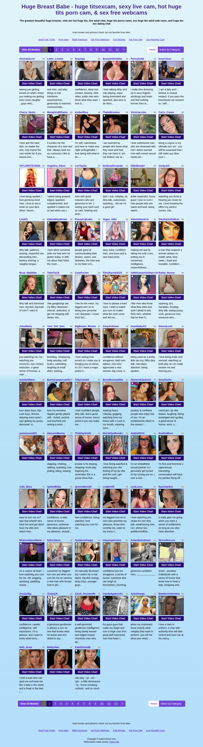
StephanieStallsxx (169, 219)
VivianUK (52, 593)
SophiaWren (166, 433)
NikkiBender (138, 165)
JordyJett (164, 165)
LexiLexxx (137, 486)
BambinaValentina (169, 593)
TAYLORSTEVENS (29, 165)
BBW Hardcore (80, 39)
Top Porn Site (135, 39)
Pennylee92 (137, 58)
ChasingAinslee (112, 540)
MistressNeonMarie (30, 540)
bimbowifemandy (113, 165)
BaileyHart (53, 647)
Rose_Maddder (28, 272)
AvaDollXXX (138, 433)
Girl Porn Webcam (100, 39)
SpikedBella (54, 486)
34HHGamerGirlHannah (144, 272)
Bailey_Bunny (167, 272)
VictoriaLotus (138, 112)
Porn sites (64, 39)
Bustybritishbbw (112, 58)
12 (117, 49)
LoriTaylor (81, 165)
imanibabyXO (138, 326)
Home (152, 49)
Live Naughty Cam (155, 39)
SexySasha (165, 379)
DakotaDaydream (57, 219)
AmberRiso (81, 112)
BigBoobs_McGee (85, 326)
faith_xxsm (25, 647)
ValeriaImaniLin (140, 219)
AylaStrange (138, 593)
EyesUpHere (166, 486)
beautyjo (80, 58)
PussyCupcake (83, 219)
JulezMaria (25, 326)
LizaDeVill (108, 486)
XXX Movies (119, 39)
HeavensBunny (56, 433)
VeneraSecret (27, 58)
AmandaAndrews (141, 540)
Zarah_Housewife (85, 593)
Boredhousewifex (113, 379)
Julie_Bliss (25, 486)
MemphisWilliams (57, 112)
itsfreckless (54, 540)
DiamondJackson (141, 379)
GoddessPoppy (84, 540)
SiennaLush (165, 326)
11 (110, 49)
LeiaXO (23, 219)
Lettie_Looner (55, 58)
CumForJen (82, 272)
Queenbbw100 (83, 486)
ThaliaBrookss (111, 112)
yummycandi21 (28, 433)
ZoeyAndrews (111, 326)
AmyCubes (165, 58)
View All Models (31, 49)
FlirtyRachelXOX (112, 272)
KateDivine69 (82, 647)
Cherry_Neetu (27, 112)
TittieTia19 (53, 272)
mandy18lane (27, 379)
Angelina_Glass (56, 165)
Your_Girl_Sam (56, 326)
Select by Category (170, 49)
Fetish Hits (114, 742)
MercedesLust (167, 540)
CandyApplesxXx (113, 593)
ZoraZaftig (25, 593)
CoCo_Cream (166, 112)
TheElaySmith (83, 433)
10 (103, 49)
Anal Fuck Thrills (46, 39)
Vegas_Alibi (110, 219)
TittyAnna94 (82, 379)
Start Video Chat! (32, 83)
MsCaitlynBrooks (113, 433)
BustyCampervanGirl (59, 379)
